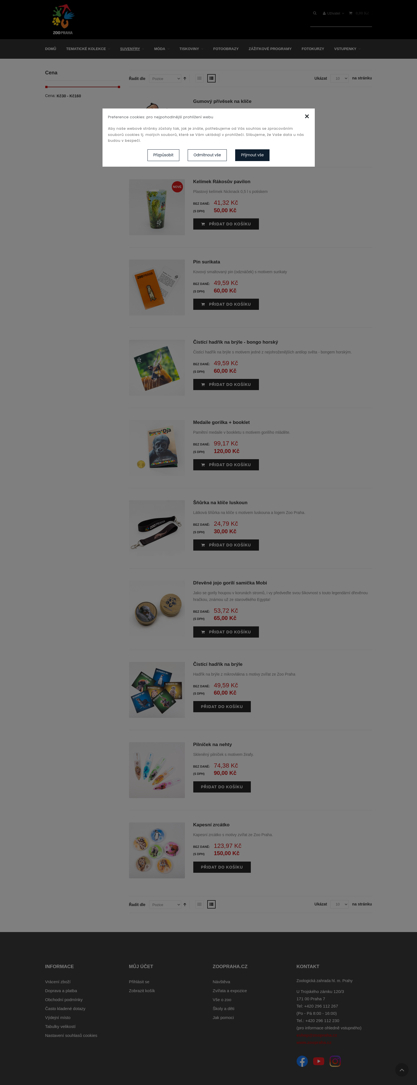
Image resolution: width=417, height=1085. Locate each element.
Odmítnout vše (207, 155)
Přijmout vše (252, 155)
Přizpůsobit (163, 155)
